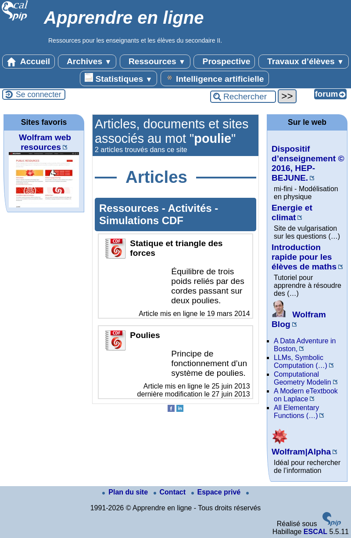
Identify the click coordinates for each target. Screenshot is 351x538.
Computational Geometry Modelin (302, 378)
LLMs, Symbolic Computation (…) (300, 361)
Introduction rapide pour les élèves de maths (304, 257)
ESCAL (315, 531)
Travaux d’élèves (303, 61)
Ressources (155, 61)
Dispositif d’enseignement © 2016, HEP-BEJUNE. (308, 163)
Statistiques (118, 78)
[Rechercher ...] (243, 97)
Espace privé (217, 492)
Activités (191, 208)
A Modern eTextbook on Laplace (306, 395)
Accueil (28, 61)
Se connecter (38, 94)
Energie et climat (292, 212)
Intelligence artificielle (214, 78)
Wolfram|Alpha (301, 446)
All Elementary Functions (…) (296, 411)
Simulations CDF (141, 220)
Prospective (224, 61)
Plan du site (126, 492)
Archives (87, 61)
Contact (171, 492)
